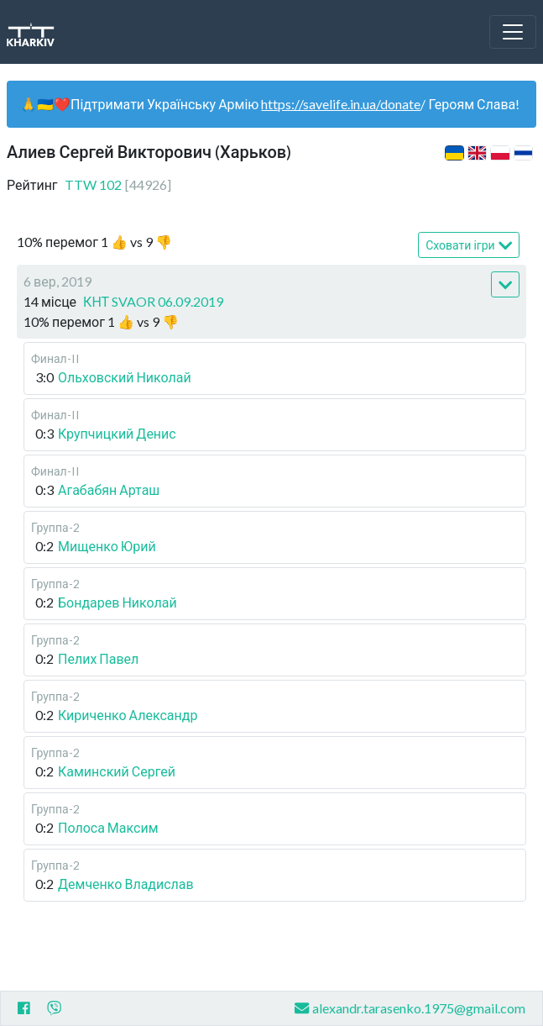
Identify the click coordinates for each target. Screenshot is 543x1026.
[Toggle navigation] (512, 32)
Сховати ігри (469, 246)
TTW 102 (118, 184)
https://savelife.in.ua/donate (340, 104)
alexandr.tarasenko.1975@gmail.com (410, 1008)
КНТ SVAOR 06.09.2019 (153, 301)
